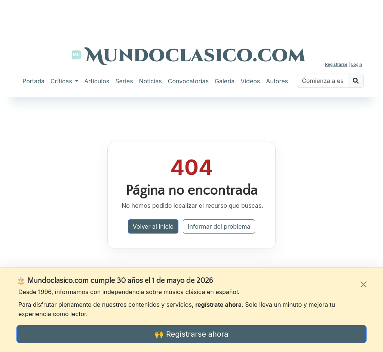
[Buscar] (322, 81)
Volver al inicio (153, 226)
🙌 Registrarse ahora (191, 334)
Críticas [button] (62, 81)
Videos (250, 81)
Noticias (150, 81)
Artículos (96, 81)
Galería (225, 81)
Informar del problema (219, 226)
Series (124, 81)
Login (356, 64)
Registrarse (336, 64)
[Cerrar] (363, 284)
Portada (33, 81)
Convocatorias (188, 81)
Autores (277, 81)
